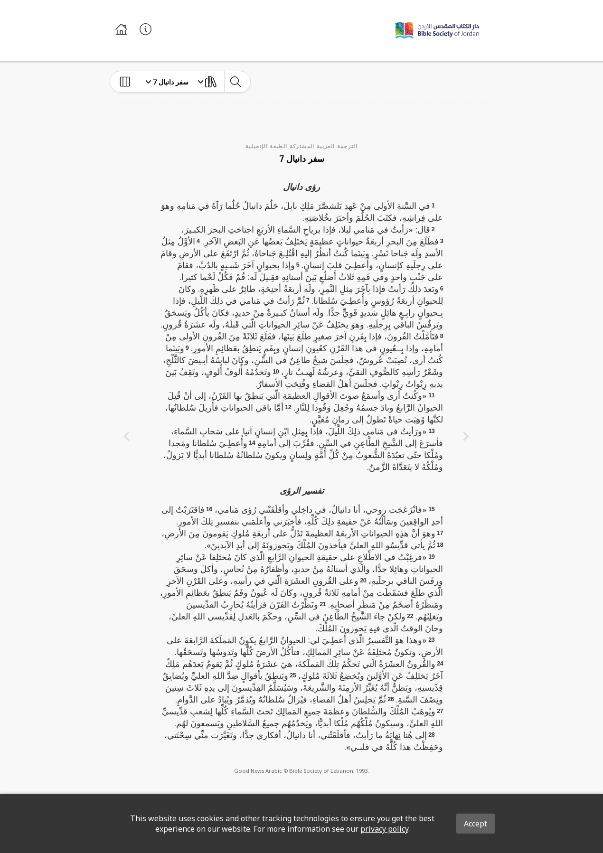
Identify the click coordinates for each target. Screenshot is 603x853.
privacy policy (384, 829)
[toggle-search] (235, 81)
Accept (475, 823)
